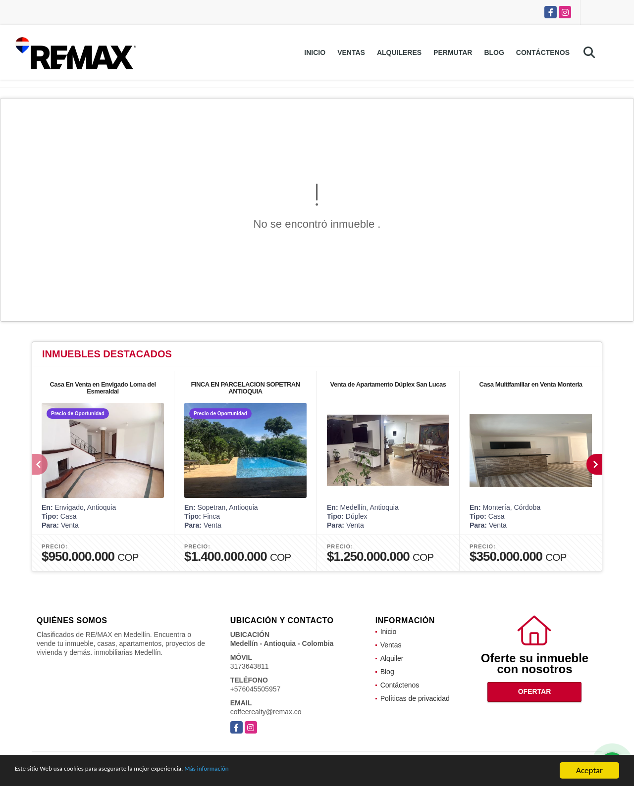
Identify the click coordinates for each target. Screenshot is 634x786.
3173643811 (249, 666)
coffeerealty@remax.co (266, 712)
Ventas (351, 52)
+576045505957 (255, 689)
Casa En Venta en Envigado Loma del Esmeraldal (103, 388)
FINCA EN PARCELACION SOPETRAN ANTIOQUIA (245, 388)
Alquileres (399, 52)
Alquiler (392, 658)
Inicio (314, 52)
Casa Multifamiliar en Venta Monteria (530, 384)
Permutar (452, 52)
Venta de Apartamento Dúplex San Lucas (388, 384)
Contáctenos (543, 52)
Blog (494, 52)
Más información (264, 771)
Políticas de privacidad (415, 698)
